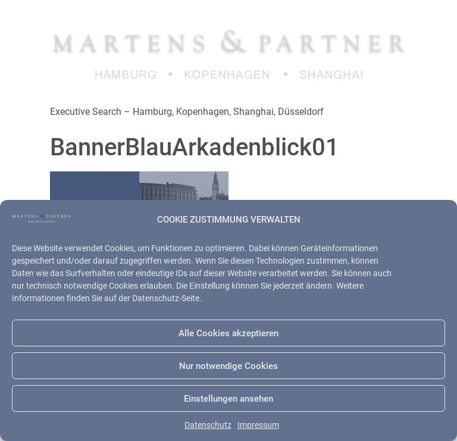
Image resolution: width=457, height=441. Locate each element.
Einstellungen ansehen (228, 398)
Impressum (258, 425)
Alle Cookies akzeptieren (228, 333)
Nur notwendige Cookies (228, 366)
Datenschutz (207, 425)
